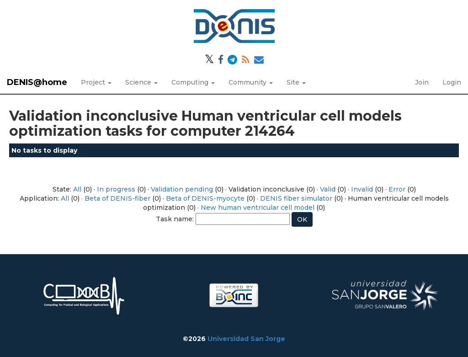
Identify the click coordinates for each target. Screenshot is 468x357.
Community (251, 82)
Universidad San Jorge (246, 339)
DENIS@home (37, 82)
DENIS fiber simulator (296, 198)
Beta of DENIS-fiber (117, 198)
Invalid (362, 189)
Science (141, 82)
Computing (193, 82)
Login (451, 82)
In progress (116, 189)
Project (96, 82)
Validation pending (182, 189)
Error (396, 189)
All (77, 189)
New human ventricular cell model (257, 207)
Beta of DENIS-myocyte (205, 198)
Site (296, 82)
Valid (327, 189)
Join (422, 82)
